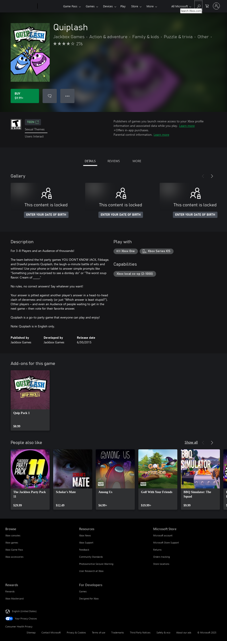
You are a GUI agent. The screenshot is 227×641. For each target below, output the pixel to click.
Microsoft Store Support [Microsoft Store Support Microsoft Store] (166, 542)
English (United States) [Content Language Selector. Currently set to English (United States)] (24, 610)
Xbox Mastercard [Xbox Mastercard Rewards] (14, 598)
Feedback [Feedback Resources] (84, 549)
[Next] (211, 176)
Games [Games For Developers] (83, 591)
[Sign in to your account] (216, 6)
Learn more (187, 125)
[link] (30, 400)
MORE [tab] (137, 161)
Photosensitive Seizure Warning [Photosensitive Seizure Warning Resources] (96, 563)
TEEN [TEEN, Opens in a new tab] (33, 122)
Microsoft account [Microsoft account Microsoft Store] (162, 535)
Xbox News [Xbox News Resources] (85, 535)
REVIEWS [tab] (114, 161)
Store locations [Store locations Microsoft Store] (161, 563)
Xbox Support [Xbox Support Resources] (86, 542)
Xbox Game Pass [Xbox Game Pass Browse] (14, 549)
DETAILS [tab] (90, 161)
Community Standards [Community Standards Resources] (91, 556)
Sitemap (31, 632)
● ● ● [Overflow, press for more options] (67, 96)
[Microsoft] (20, 6)
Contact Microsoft (51, 632)
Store (134, 6)
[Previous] (203, 176)
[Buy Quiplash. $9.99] (25, 96)
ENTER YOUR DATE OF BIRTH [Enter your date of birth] (46, 214)
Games (90, 6)
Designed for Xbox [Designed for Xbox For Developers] (89, 598)
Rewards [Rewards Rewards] (10, 591)
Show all (191, 442)
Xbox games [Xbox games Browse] (11, 542)
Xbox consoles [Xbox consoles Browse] (12, 535)
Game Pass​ (70, 6)
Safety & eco (163, 632)
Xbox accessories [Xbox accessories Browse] (14, 556)
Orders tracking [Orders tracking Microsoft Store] (161, 556)
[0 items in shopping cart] (207, 5)
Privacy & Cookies (76, 632)
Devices (108, 6)
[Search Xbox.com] (198, 6)
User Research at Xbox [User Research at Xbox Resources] (91, 570)
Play (122, 6)
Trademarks (117, 632)
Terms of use (98, 632)
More (150, 6)
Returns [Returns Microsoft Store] (157, 549)
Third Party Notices (140, 632)
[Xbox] (50, 6)
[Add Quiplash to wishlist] (50, 96)
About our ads (183, 632)
